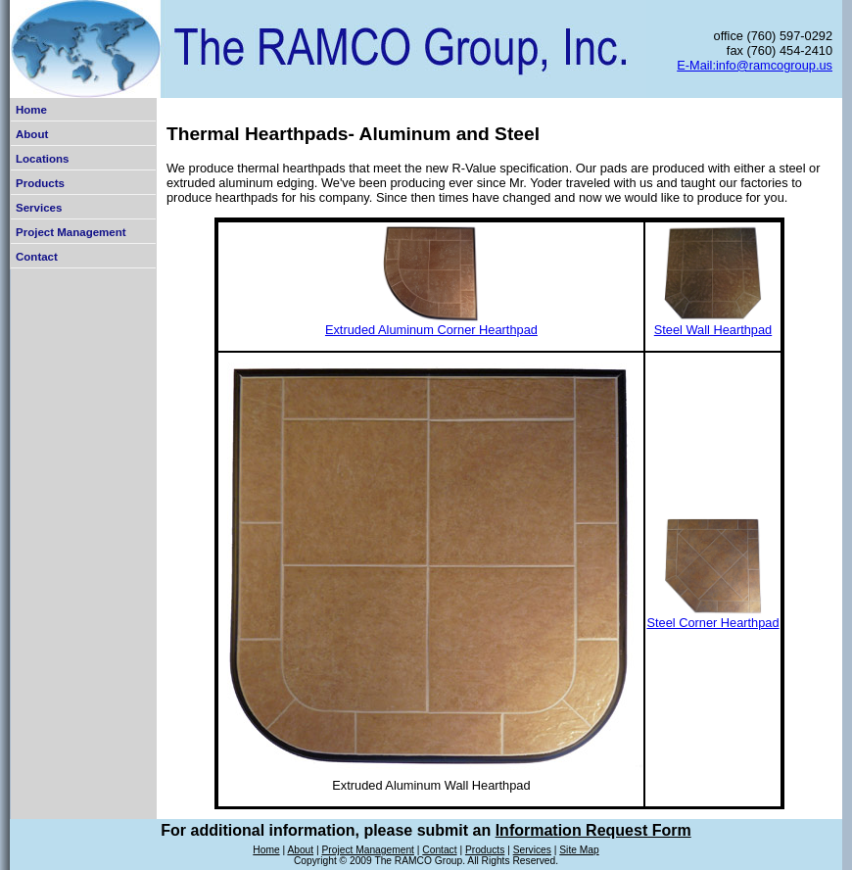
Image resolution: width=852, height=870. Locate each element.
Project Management (71, 232)
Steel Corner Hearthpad (712, 622)
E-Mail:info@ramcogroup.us (754, 65)
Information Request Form (593, 830)
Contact (37, 257)
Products (40, 183)
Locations (42, 159)
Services (39, 208)
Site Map (578, 850)
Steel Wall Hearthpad (713, 329)
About (32, 134)
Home (31, 110)
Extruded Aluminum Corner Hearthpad (431, 329)
